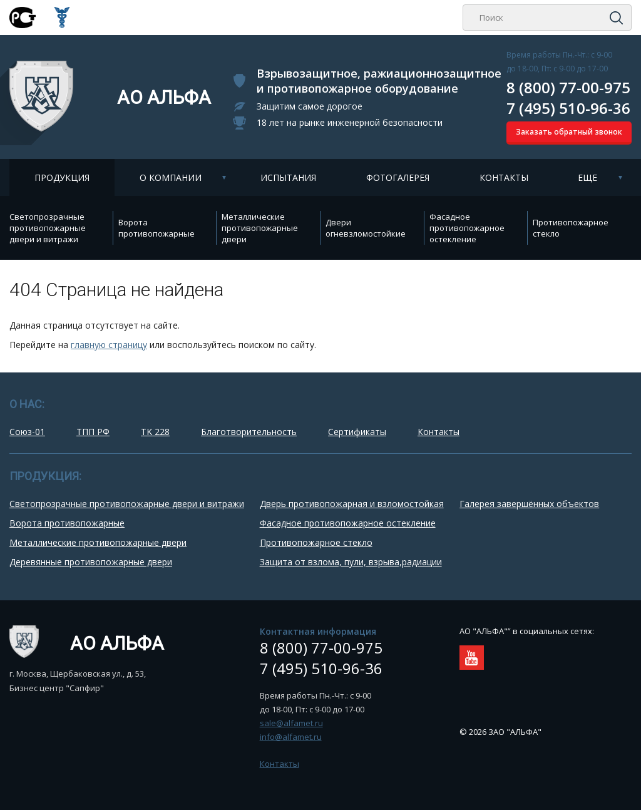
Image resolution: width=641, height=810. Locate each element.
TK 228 (155, 432)
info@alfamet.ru (291, 736)
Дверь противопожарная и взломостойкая (352, 504)
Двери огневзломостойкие (366, 228)
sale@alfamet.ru (291, 723)
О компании (171, 177)
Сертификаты (357, 432)
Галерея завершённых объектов (529, 504)
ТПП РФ (93, 432)
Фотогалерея (397, 177)
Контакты (503, 177)
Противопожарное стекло (570, 228)
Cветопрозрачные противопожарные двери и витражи (47, 228)
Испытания (288, 177)
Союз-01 (27, 432)
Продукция (62, 177)
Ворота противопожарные (156, 228)
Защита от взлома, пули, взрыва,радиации (351, 562)
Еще (587, 177)
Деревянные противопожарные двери (90, 562)
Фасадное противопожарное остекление (467, 228)
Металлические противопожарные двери (260, 228)
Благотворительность (249, 432)
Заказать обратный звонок (569, 131)
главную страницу (109, 345)
